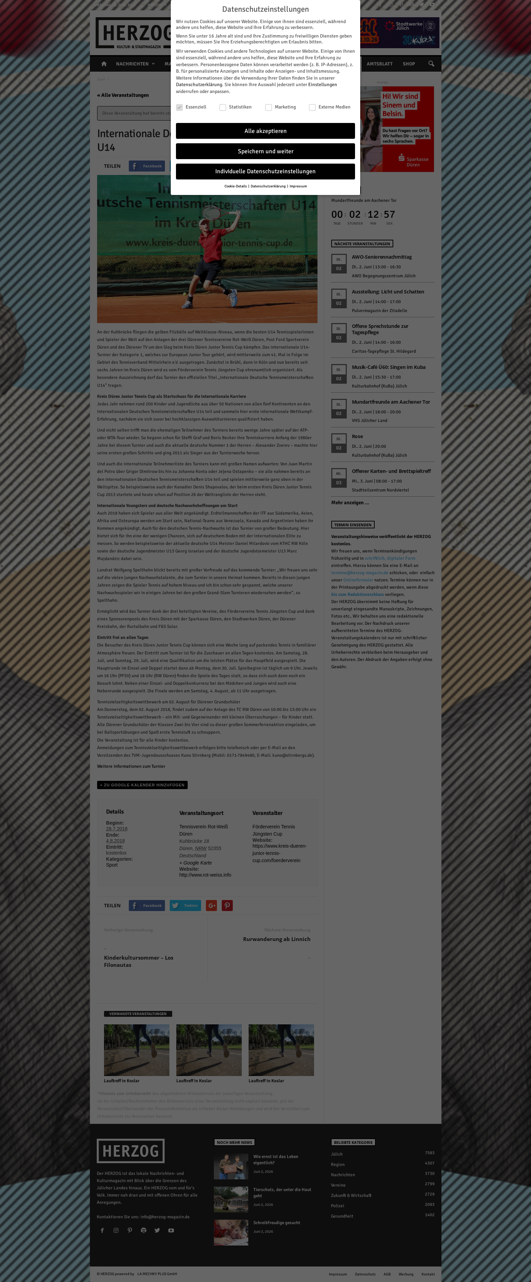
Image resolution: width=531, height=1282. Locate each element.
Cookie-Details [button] (236, 186)
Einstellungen (322, 84)
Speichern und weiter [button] (265, 151)
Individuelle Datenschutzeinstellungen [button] (265, 171)
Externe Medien (330, 107)
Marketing (280, 107)
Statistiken (235, 107)
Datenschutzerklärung (199, 84)
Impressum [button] (298, 186)
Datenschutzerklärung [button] (269, 186)
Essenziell (191, 107)
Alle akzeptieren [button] (265, 131)
